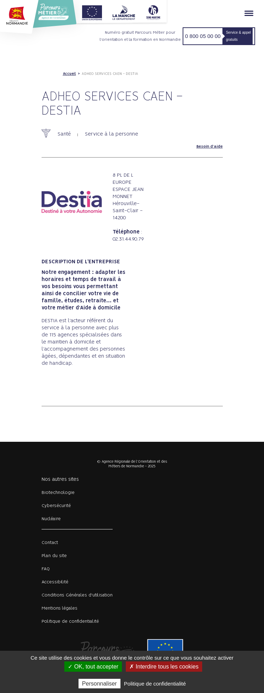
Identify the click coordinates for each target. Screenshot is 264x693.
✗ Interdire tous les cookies (163, 667)
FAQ (46, 569)
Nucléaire (51, 519)
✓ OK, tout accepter (93, 667)
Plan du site (54, 556)
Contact (50, 542)
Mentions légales (59, 608)
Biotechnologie (58, 492)
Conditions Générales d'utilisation (77, 595)
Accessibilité (55, 582)
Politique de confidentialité (70, 621)
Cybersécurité (56, 506)
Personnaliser (99, 684)
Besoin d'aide (209, 146)
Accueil (69, 74)
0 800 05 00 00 (203, 36)
